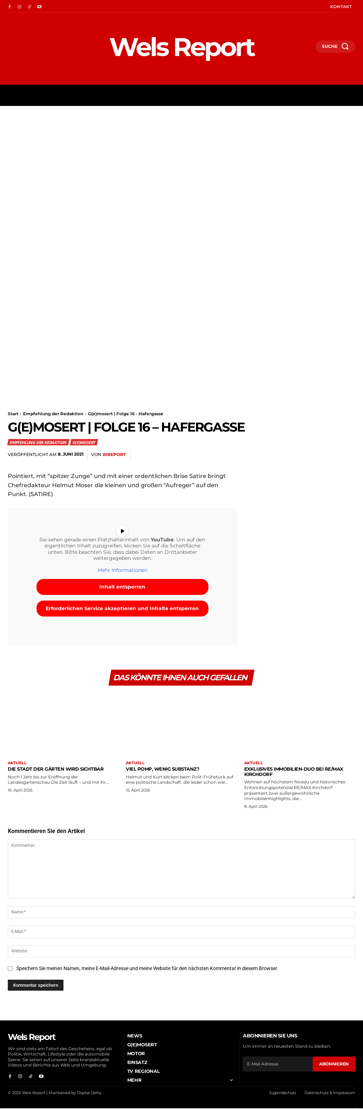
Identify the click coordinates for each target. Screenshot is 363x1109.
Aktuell (17, 764)
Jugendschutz (282, 1093)
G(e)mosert (84, 442)
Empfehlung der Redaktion (53, 413)
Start (13, 413)
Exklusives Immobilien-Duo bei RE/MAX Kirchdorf (293, 772)
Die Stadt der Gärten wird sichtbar (56, 769)
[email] (278, 1064)
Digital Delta (89, 1093)
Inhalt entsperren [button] (122, 587)
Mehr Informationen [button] (122, 570)
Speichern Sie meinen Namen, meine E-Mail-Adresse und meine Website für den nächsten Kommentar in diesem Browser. (147, 969)
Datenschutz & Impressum (330, 1093)
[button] (306, 48)
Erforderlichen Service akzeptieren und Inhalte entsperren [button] (122, 608)
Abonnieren (334, 1064)
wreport (114, 454)
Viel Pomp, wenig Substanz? (162, 769)
